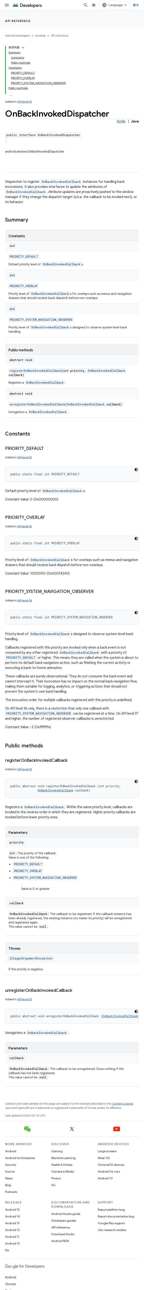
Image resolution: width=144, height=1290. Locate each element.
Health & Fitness (61, 1165)
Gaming (57, 1151)
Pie (7, 1250)
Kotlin (121, 121)
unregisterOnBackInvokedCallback (37, 404)
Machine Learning (63, 1158)
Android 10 (12, 1243)
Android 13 (12, 1223)
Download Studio (62, 1234)
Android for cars (109, 1171)
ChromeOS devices (111, 1165)
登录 (136, 5)
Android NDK (60, 1241)
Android (10, 1151)
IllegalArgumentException (31, 958)
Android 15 (12, 1209)
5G (53, 1185)
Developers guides (63, 1220)
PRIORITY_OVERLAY (24, 286)
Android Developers (17, 35)
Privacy (56, 1178)
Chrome (10, 1284)
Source (10, 1171)
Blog (8, 1185)
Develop (40, 35)
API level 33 (24, 101)
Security (10, 1165)
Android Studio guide (65, 1214)
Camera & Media (62, 1171)
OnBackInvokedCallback (61, 182)
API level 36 (24, 600)
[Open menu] (7, 5)
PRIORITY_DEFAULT (24, 257)
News (9, 1178)
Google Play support (111, 1223)
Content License (122, 1103)
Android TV (105, 1178)
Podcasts (11, 1192)
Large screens (107, 1151)
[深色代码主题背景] (136, 469)
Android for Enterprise (20, 1158)
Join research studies (112, 1230)
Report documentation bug (116, 1216)
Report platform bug (111, 1209)
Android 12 (12, 1230)
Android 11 (12, 1237)
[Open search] (85, 5)
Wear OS (104, 1158)
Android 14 (12, 1216)
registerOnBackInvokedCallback (36, 371)
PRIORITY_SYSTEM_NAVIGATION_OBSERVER (41, 320)
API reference (18, 21)
